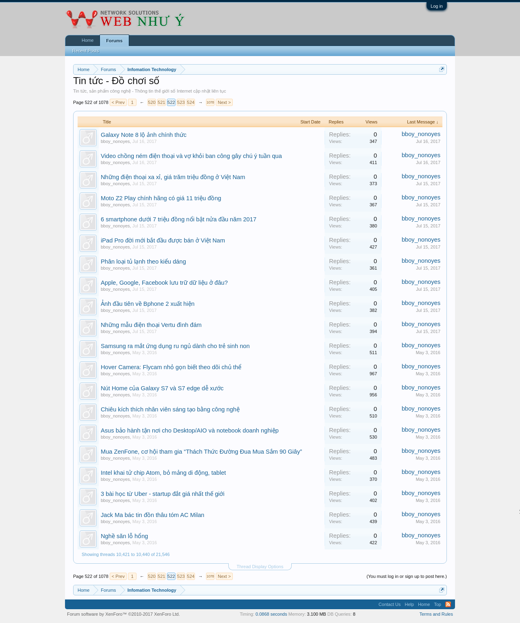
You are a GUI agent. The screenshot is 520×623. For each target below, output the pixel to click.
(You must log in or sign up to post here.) (406, 576)
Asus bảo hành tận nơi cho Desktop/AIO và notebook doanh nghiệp (190, 430)
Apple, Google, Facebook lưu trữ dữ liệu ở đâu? (164, 282)
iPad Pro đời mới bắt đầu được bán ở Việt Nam (163, 240)
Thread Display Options (260, 566)
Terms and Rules (436, 614)
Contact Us (390, 604)
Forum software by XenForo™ (123, 614)
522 (171, 102)
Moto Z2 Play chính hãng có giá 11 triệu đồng (161, 198)
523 (180, 102)
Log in (437, 6)
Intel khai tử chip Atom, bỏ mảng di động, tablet (163, 472)
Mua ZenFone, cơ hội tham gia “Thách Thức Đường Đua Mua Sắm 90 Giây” (201, 451)
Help (409, 604)
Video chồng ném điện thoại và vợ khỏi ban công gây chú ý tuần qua (191, 156)
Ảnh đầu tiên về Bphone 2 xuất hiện (148, 304)
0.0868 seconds (271, 614)
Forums (114, 40)
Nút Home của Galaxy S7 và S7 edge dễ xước (162, 388)
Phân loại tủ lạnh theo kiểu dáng (143, 261)
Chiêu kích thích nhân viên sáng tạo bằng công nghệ (170, 409)
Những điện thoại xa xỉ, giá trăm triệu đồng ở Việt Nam (173, 177)
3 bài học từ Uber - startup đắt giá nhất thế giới (163, 494)
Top (437, 604)
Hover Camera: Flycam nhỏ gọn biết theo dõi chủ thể (171, 367)
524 (190, 102)
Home (87, 40)
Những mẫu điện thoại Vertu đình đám (151, 325)
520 (151, 102)
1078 (210, 102)
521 (161, 102)
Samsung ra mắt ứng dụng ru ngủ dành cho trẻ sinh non (175, 346)
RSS (448, 604)
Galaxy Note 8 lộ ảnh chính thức (143, 135)
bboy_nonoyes (115, 141)
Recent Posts (85, 50)
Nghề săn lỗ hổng (124, 536)
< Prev (118, 102)
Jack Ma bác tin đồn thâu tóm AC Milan (152, 515)
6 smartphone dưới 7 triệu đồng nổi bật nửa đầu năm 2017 (178, 219)
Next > (224, 102)
